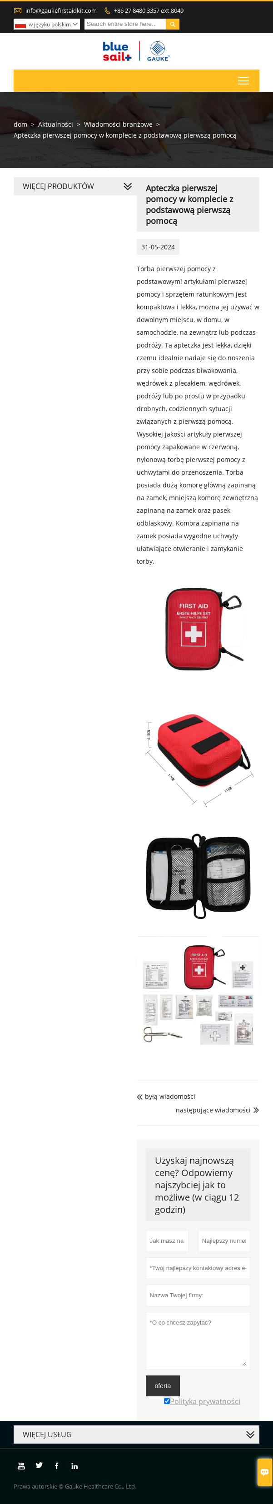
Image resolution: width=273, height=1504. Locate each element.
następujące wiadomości (213, 1110)
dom (20, 124)
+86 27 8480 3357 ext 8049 (149, 10)
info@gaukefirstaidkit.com (61, 10)
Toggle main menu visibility (244, 79)
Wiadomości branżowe (118, 124)
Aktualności (55, 124)
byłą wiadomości (166, 1096)
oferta (163, 1386)
